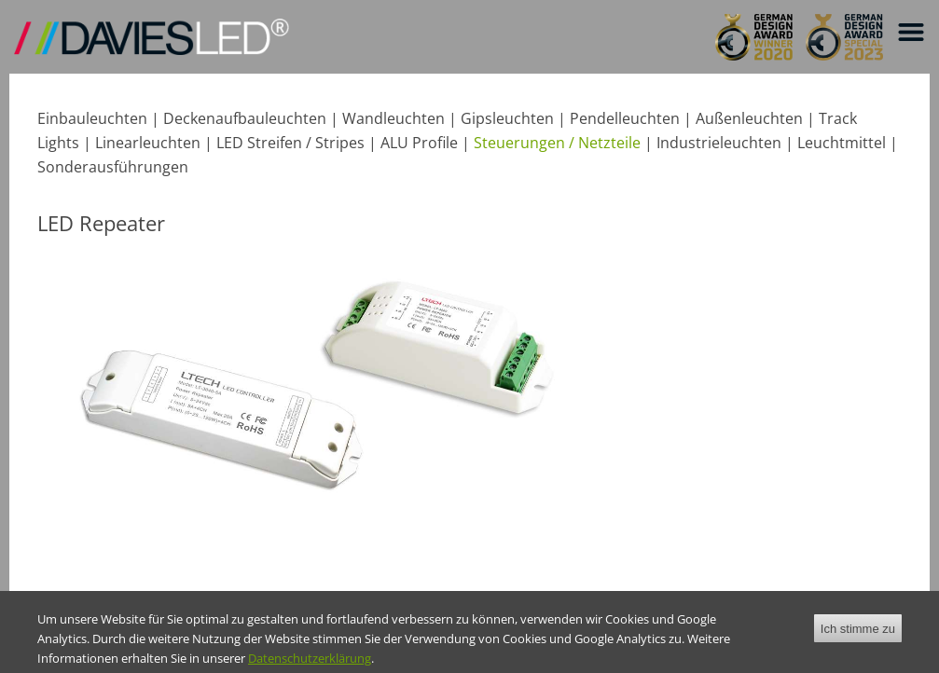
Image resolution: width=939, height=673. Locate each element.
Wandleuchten (393, 118)
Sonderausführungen (112, 167)
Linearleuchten (147, 142)
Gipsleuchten (507, 118)
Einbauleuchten (92, 118)
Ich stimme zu (858, 637)
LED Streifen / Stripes (290, 142)
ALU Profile (419, 142)
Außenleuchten (749, 118)
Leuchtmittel (841, 142)
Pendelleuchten (625, 118)
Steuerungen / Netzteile (557, 142)
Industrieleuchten (718, 142)
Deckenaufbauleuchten (244, 118)
